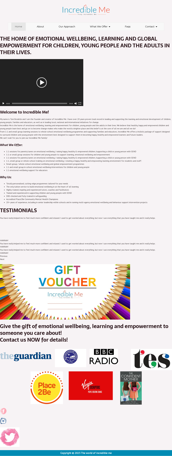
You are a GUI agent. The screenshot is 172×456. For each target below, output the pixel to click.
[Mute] (75, 103)
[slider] (39, 103)
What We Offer (100, 26)
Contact (151, 26)
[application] (41, 82)
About (40, 26)
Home (18, 26)
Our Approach (67, 26)
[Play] (3, 103)
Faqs (127, 26)
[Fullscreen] (80, 103)
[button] (41, 82)
